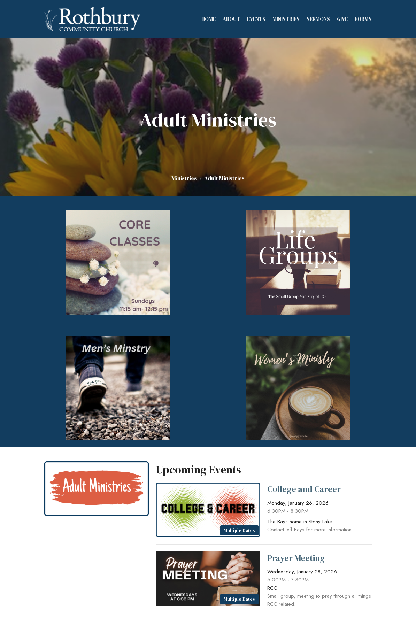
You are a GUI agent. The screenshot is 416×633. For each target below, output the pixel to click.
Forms (363, 19)
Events (256, 19)
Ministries (286, 19)
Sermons (318, 19)
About (231, 19)
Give (342, 19)
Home (208, 19)
